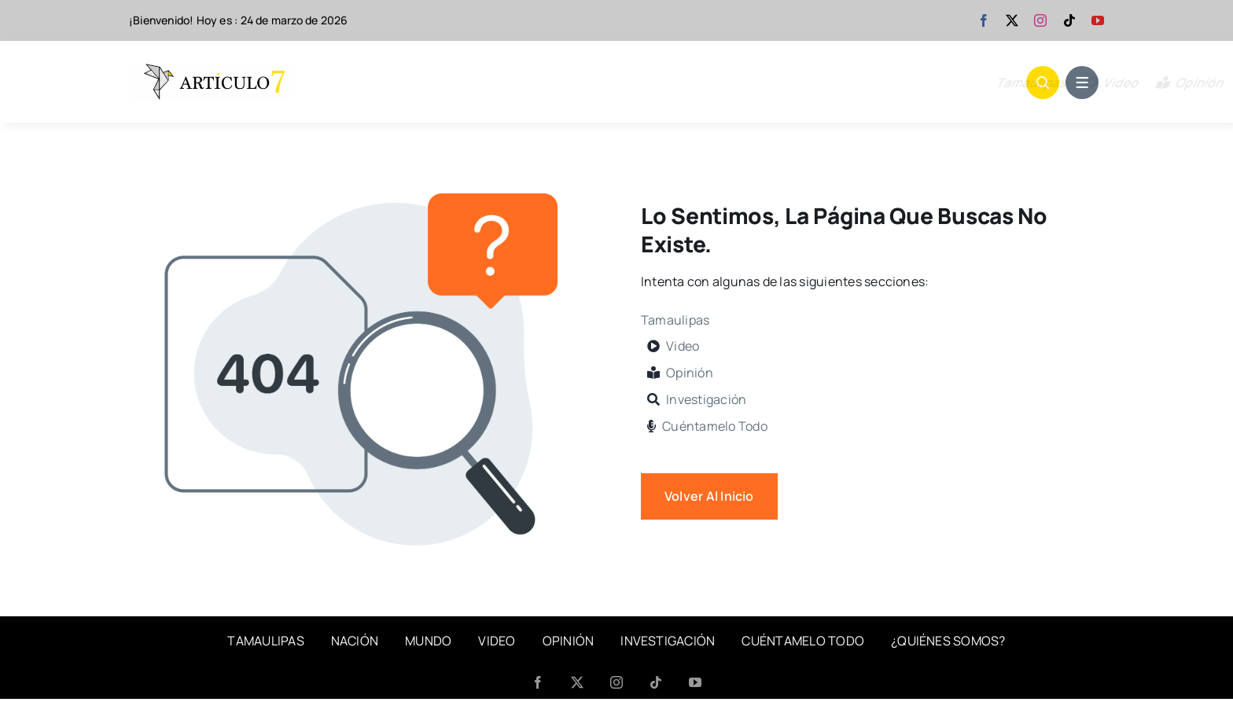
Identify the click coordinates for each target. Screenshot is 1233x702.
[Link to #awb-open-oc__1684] (1082, 82)
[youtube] (1097, 20)
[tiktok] (1069, 20)
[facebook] (983, 20)
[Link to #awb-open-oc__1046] (1042, 82)
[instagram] (1040, 20)
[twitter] (1012, 20)
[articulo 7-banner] (211, 70)
